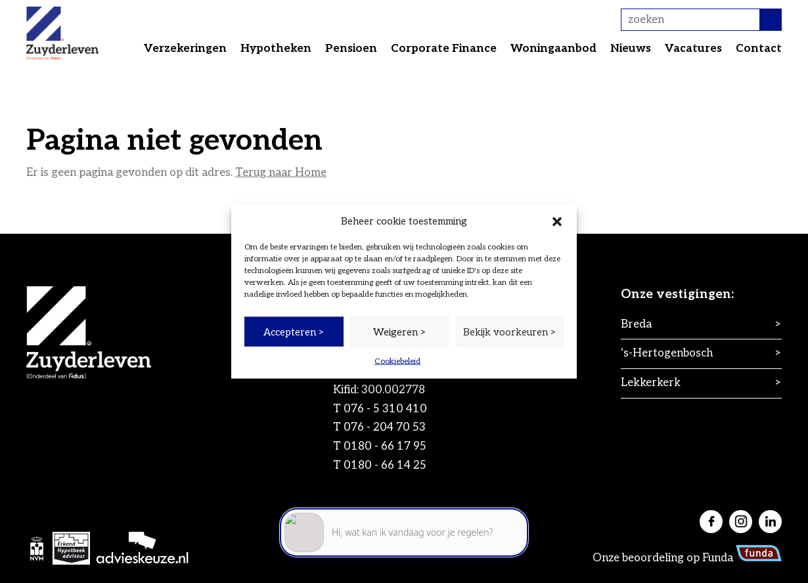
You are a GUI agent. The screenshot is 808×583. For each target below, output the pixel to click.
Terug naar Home (280, 172)
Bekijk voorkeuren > (509, 331)
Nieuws (630, 48)
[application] (404, 524)
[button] (557, 221)
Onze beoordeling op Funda (687, 558)
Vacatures (693, 48)
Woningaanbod (553, 48)
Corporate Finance (444, 48)
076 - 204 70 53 (385, 427)
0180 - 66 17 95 (385, 446)
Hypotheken (275, 48)
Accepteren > (294, 331)
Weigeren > (399, 331)
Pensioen (351, 48)
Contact (759, 48)
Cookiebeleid (397, 361)
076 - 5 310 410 (385, 409)
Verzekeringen (185, 48)
